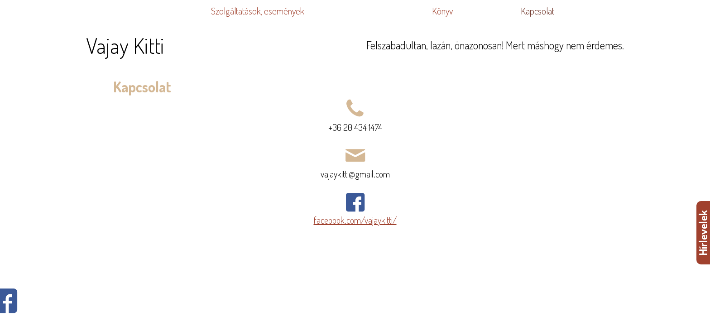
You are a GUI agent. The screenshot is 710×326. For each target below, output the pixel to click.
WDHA (697, 310)
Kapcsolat (537, 11)
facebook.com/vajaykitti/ (355, 220)
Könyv (442, 11)
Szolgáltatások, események (257, 11)
